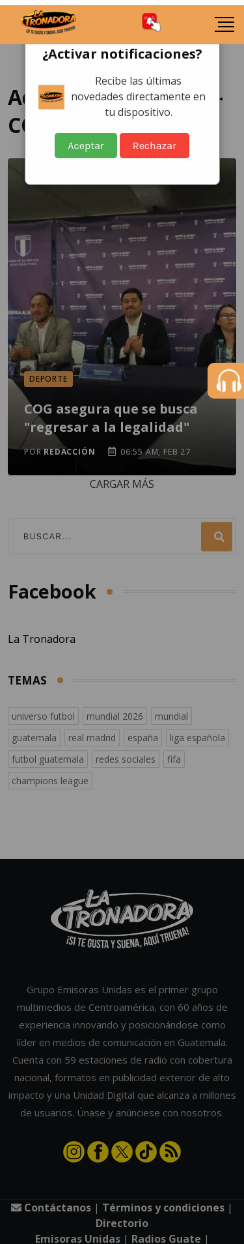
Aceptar (86, 145)
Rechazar (154, 145)
